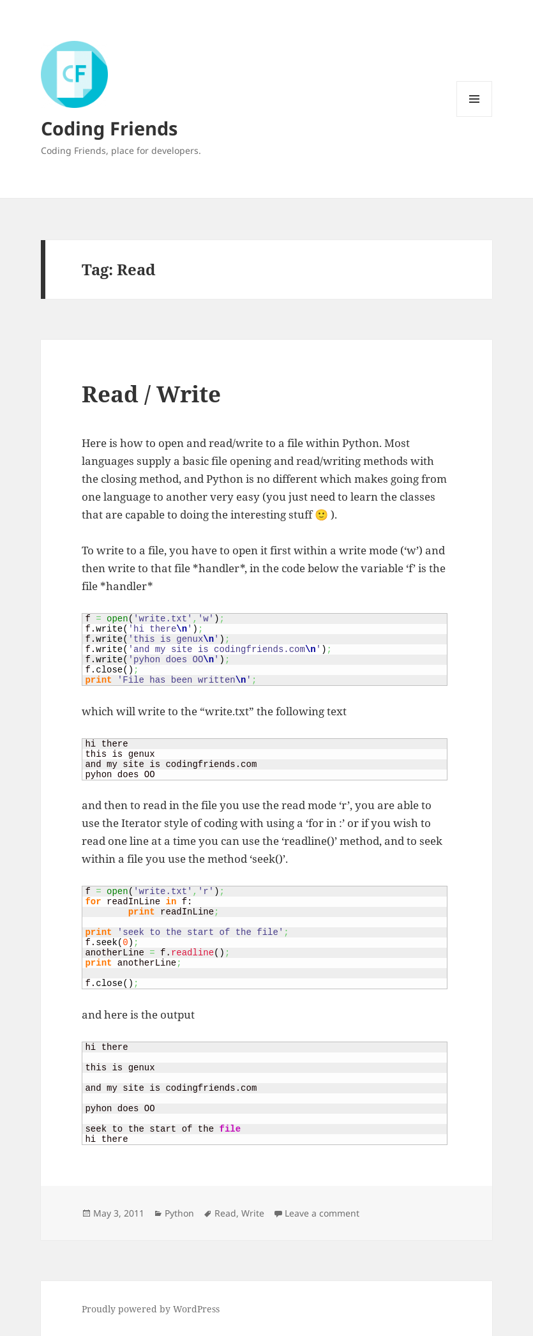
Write (252, 1213)
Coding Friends (109, 128)
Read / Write (151, 394)
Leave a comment (322, 1213)
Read (225, 1213)
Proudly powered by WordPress (151, 1309)
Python (179, 1213)
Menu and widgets (474, 116)
